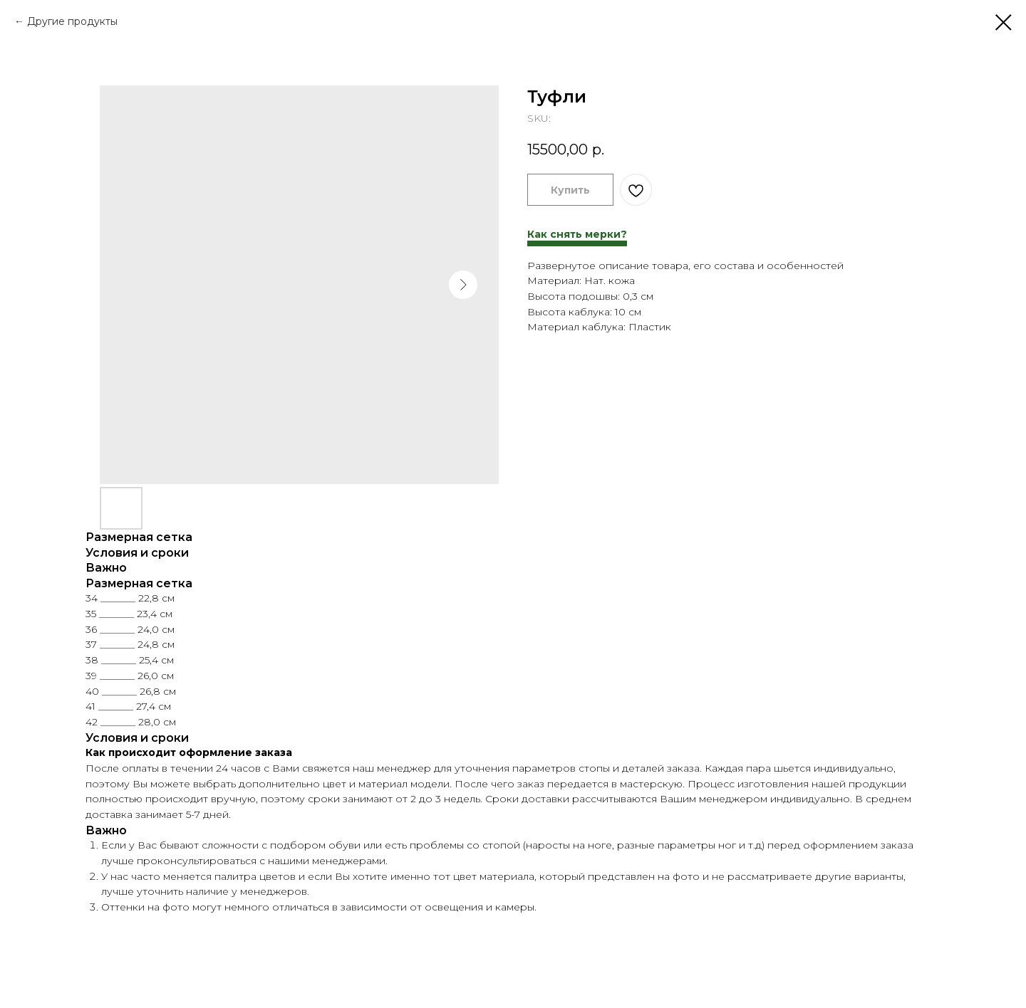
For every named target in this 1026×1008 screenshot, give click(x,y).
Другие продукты (72, 21)
